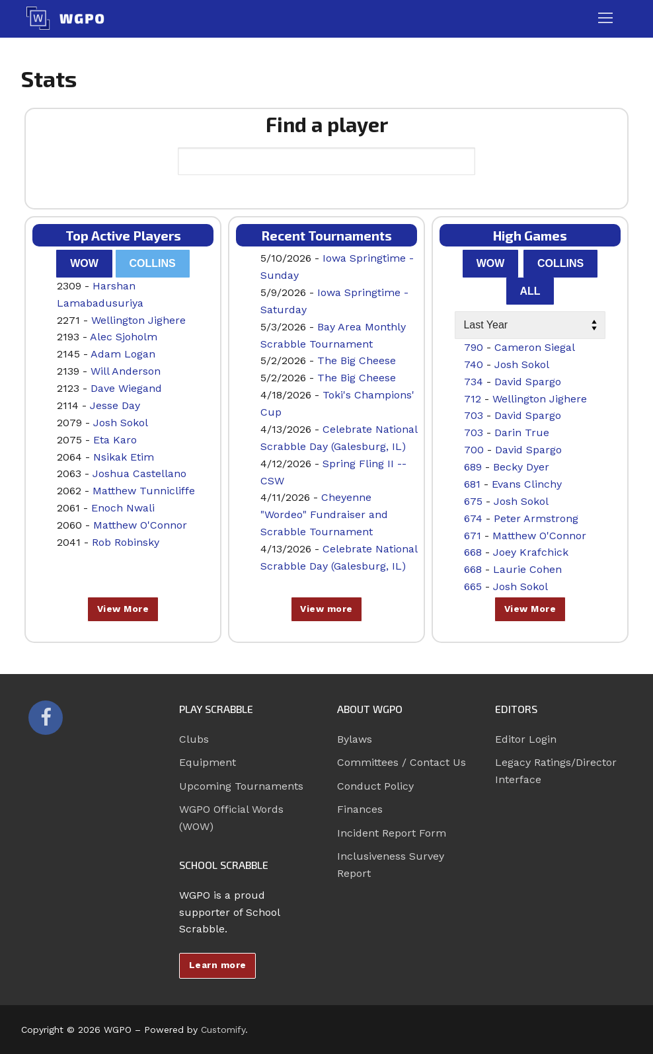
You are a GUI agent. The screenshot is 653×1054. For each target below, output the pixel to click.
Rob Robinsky (125, 542)
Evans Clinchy (527, 484)
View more (326, 608)
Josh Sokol (120, 422)
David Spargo (527, 381)
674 (473, 518)
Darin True (521, 432)
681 (472, 484)
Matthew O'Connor (140, 525)
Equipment (207, 762)
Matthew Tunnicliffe (144, 490)
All (529, 291)
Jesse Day (115, 405)
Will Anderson (126, 371)
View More (123, 608)
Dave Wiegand (126, 388)
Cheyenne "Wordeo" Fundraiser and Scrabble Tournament (324, 514)
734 (473, 381)
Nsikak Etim (123, 457)
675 (473, 501)
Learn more (218, 965)
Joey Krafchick (530, 552)
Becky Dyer (521, 467)
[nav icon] (605, 18)
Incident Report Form (391, 833)
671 (472, 535)
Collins (153, 263)
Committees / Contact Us (401, 762)
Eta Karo (115, 439)
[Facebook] (45, 717)
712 (472, 399)
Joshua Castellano (139, 473)
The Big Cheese (356, 360)
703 (473, 415)
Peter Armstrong (536, 518)
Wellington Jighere (138, 320)
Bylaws (354, 739)
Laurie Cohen (527, 569)
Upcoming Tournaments (241, 786)
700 (474, 449)
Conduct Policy (375, 786)
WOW (84, 263)
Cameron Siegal (534, 347)
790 (473, 347)
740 (473, 364)
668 (473, 552)
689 (473, 467)
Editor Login (526, 739)
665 (473, 586)
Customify (223, 1029)
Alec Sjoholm (123, 336)
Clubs (194, 739)
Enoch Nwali (123, 508)
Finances (360, 809)
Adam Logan (123, 354)
